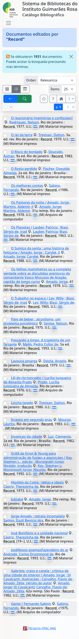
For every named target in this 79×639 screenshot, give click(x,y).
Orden (31, 80)
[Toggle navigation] (8, 23)
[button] (53, 99)
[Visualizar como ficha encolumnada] (16, 89)
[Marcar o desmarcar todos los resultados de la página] (6, 107)
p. (58, 107)
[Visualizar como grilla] (25, 89)
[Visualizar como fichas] (7, 89)
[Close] (71, 56)
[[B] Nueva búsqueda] (24, 99)
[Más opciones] (71, 99)
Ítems (55, 89)
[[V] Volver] (10, 99)
